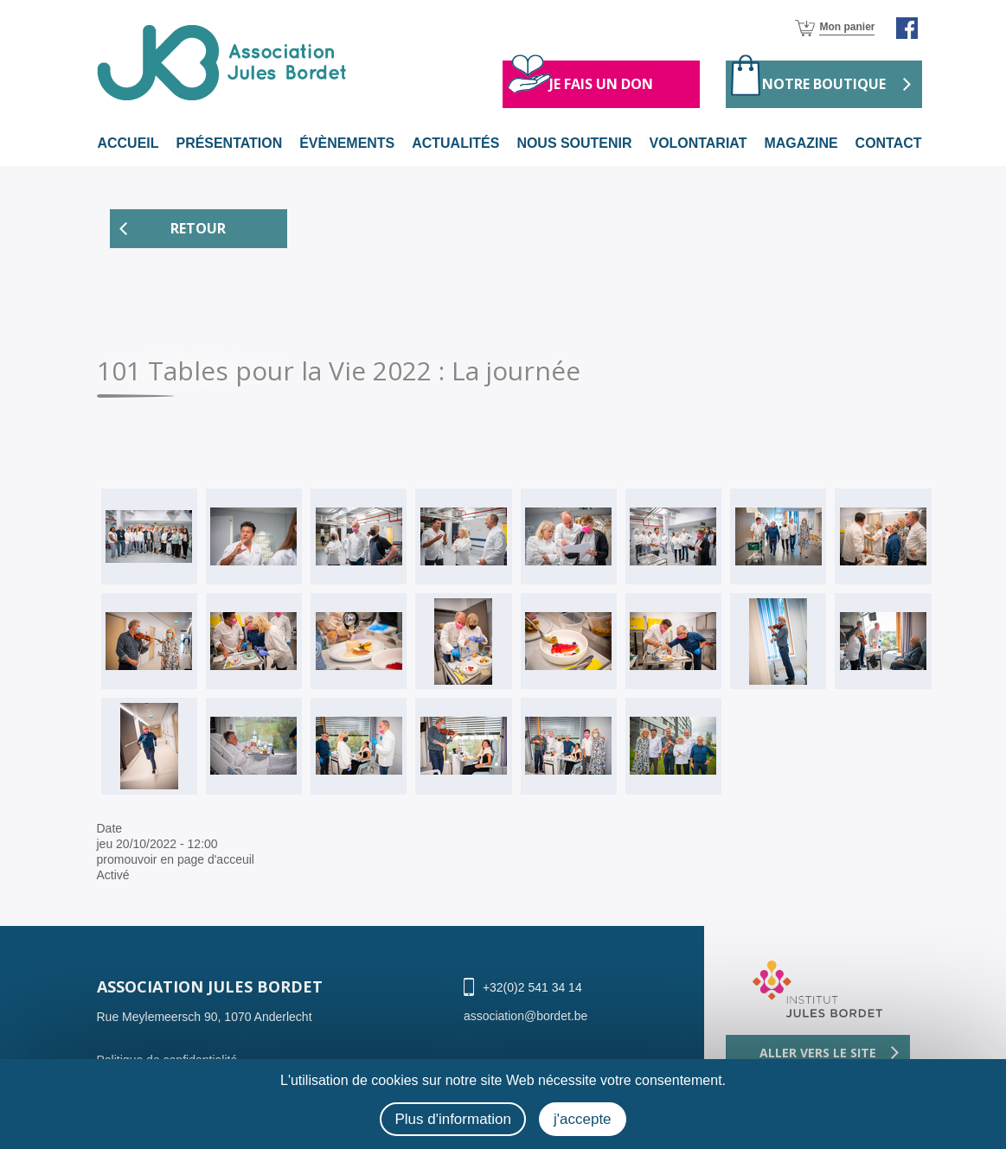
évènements (346, 143)
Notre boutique (824, 83)
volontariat (697, 143)
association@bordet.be (525, 1016)
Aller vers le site (817, 1052)
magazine (800, 143)
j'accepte (583, 1119)
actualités (455, 143)
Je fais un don (601, 83)
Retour (198, 228)
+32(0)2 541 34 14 (532, 987)
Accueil (128, 143)
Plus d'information (452, 1119)
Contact (888, 143)
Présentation (229, 143)
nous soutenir (573, 143)
